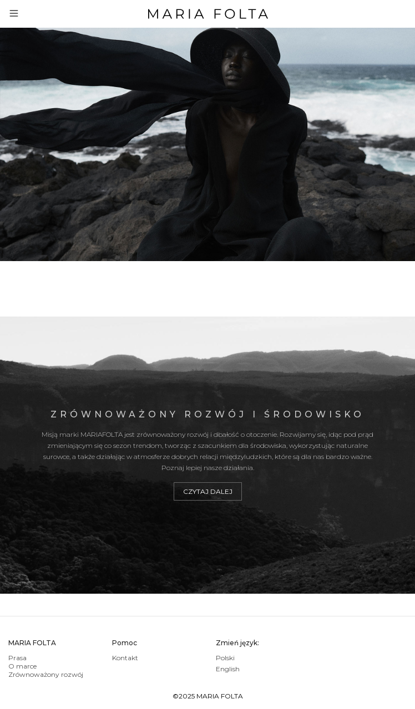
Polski (225, 658)
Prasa (17, 658)
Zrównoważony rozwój (45, 674)
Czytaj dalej (207, 491)
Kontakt (125, 658)
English (228, 669)
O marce (22, 666)
